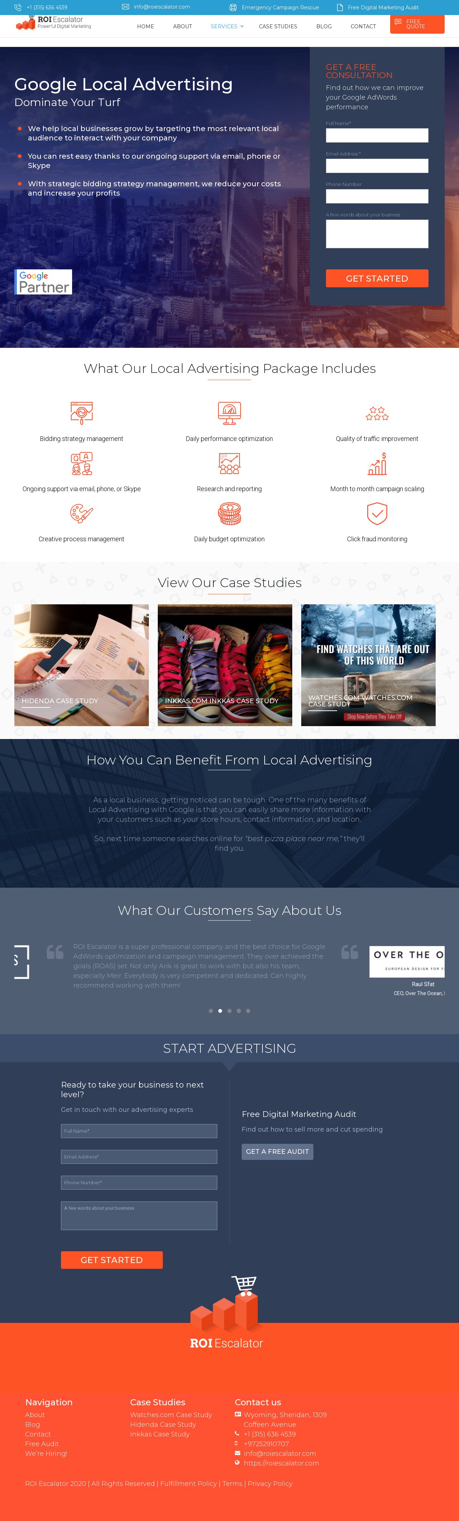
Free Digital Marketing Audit (383, 7)
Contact (38, 1434)
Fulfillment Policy (188, 1484)
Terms (232, 1484)
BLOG (324, 26)
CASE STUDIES (278, 26)
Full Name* (338, 123)
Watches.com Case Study (171, 1415)
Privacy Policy (270, 1484)
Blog (32, 1425)
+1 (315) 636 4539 (47, 7)
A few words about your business (363, 214)
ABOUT (182, 26)
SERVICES (224, 26)
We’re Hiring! (46, 1454)
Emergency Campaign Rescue (280, 7)
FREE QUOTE (415, 24)
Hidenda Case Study (163, 1425)
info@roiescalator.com (162, 7)
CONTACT (363, 26)
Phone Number (344, 184)
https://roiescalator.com (281, 1463)
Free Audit (42, 1444)
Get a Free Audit (277, 1152)
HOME (145, 26)
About (35, 1415)
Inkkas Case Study (160, 1434)
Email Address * (343, 154)
